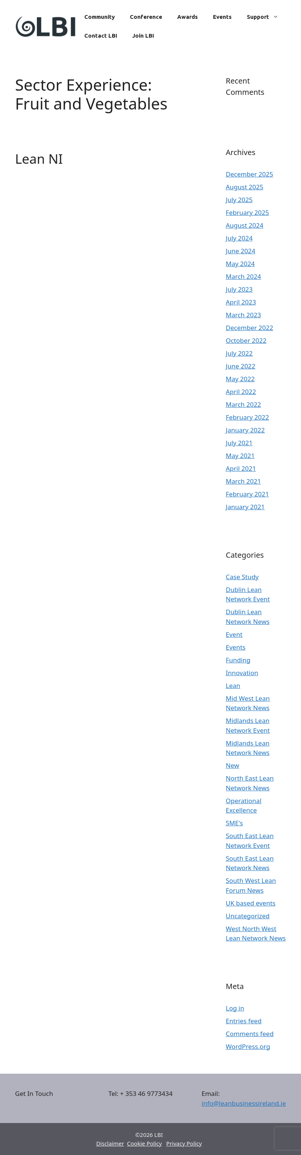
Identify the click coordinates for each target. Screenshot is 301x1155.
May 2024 (240, 263)
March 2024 (243, 276)
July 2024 (239, 238)
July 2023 (239, 289)
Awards (187, 17)
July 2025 (239, 199)
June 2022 (240, 366)
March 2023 (243, 314)
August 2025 (244, 187)
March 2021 (243, 481)
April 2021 (241, 468)
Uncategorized (248, 916)
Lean (233, 685)
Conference (146, 17)
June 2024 (240, 251)
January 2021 (245, 506)
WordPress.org (248, 1046)
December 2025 (249, 174)
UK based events (250, 903)
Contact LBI (100, 35)
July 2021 (239, 442)
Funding (238, 660)
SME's (234, 823)
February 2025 (247, 212)
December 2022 (249, 327)
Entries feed (243, 1021)
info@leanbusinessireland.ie (244, 1103)
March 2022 (243, 404)
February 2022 (247, 417)
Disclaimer (110, 1143)
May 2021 (240, 455)
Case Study (242, 576)
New (232, 765)
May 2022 (240, 378)
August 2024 (244, 225)
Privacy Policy (184, 1143)
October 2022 (246, 340)
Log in (235, 1008)
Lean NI (39, 158)
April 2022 (241, 391)
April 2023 (241, 302)
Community (99, 17)
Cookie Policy (144, 1143)
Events (222, 17)
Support (266, 17)
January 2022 (245, 430)
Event (234, 634)
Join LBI (143, 35)
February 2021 (247, 494)
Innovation (242, 672)
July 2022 (239, 353)
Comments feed (250, 1033)
